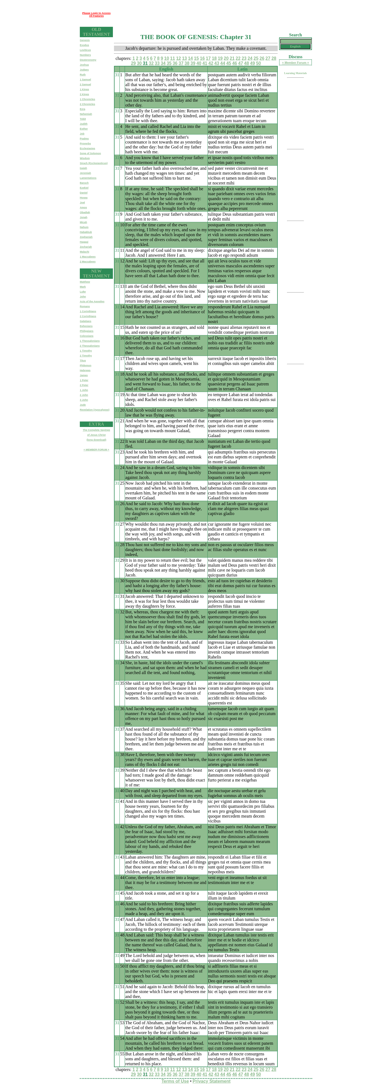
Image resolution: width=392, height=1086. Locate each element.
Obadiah (85, 212)
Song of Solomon (90, 153)
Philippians (86, 331)
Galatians (85, 321)
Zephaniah (86, 237)
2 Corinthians (88, 316)
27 (267, 58)
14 (190, 58)
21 (232, 58)
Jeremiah (85, 173)
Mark (83, 286)
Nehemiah (86, 114)
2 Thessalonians (90, 345)
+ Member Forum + (295, 62)
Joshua (84, 64)
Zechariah (86, 246)
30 (139, 63)
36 (174, 63)
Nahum (84, 227)
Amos (83, 207)
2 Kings (84, 94)
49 (252, 63)
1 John (84, 390)
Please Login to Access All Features (96, 14)
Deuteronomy (88, 59)
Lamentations (88, 178)
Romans (85, 306)
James (84, 375)
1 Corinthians (88, 311)
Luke (83, 291)
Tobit (83, 119)
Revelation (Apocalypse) (94, 409)
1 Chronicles (87, 99)
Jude (83, 404)
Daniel (83, 192)
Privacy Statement (212, 1081)
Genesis (85, 40)
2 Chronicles (87, 104)
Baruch (84, 183)
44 (222, 63)
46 (234, 63)
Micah (83, 222)
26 (261, 58)
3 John (84, 400)
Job (82, 133)
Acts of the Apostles (92, 301)
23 (244, 58)
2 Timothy (86, 355)
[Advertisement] (212, 14)
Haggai (84, 242)
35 (169, 63)
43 (216, 63)
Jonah (83, 217)
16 (202, 58)
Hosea (83, 197)
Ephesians (86, 326)
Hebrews (85, 370)
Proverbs (85, 143)
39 (193, 63)
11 (172, 58)
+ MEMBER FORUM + (96, 449)
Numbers (85, 55)
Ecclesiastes (87, 148)
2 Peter (84, 385)
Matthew (85, 281)
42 (210, 63)
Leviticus (85, 50)
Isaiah (83, 168)
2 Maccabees (88, 261)
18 (214, 58)
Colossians (86, 336)
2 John (84, 395)
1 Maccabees (88, 256)
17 (208, 58)
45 (228, 63)
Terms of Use (175, 1081)
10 (166, 58)
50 (258, 63)
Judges (84, 69)
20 (226, 58)
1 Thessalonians (90, 340)
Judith (83, 123)
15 (196, 58)
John (83, 296)
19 (220, 58)
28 (273, 58)
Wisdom (85, 158)
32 (151, 63)
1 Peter (84, 380)
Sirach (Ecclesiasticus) (94, 163)
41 (204, 63)
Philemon (85, 365)
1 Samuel (85, 79)
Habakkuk (86, 232)
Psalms (84, 138)
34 (163, 63)
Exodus (84, 45)
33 (157, 63)
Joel (82, 202)
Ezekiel (84, 187)
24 (250, 58)
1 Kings (84, 89)
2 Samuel (85, 84)
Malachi (84, 251)
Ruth (83, 74)
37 (181, 63)
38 (187, 63)
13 (184, 58)
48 (246, 63)
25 (255, 58)
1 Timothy (86, 350)
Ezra (82, 109)
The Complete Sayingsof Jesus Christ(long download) (96, 435)
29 (133, 63)
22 (238, 58)
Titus (83, 360)
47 (240, 63)
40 (199, 63)
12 (178, 58)
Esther (84, 128)
